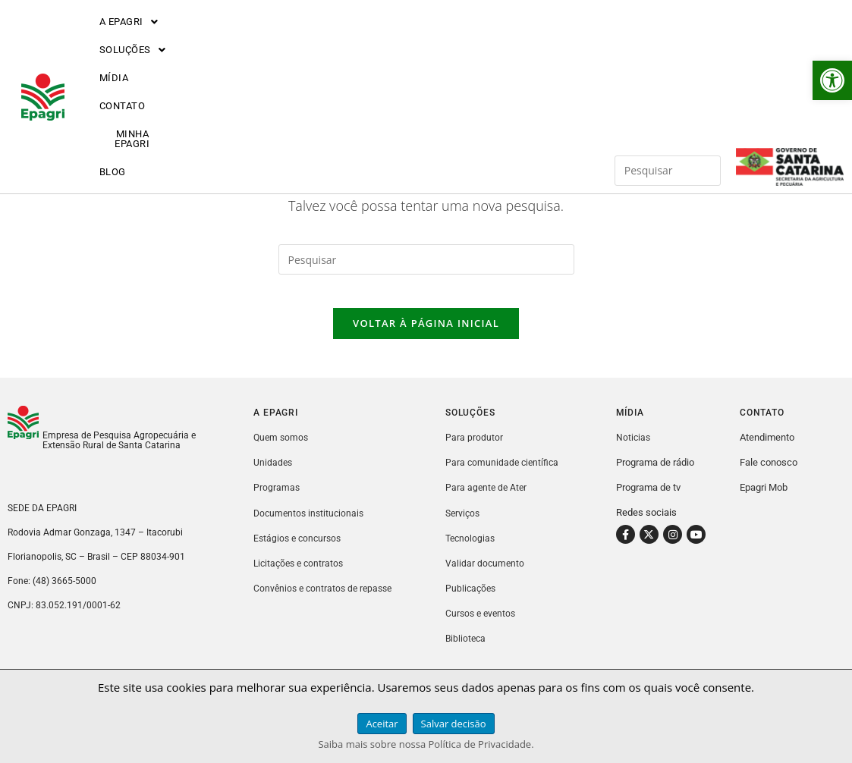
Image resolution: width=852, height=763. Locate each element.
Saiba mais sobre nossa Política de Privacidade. (425, 744)
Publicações (471, 600)
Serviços (464, 525)
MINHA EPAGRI (472, 40)
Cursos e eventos (482, 625)
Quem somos (282, 450)
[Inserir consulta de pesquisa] (668, 39)
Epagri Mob (764, 500)
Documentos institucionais (311, 525)
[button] (832, 80)
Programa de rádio (655, 475)
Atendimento (767, 450)
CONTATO (379, 40)
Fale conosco (768, 475)
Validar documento (485, 575)
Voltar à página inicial (426, 336)
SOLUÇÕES (226, 40)
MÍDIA (308, 40)
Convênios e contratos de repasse (326, 600)
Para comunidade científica (503, 475)
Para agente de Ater (487, 500)
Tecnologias (471, 550)
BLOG (555, 40)
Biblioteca (466, 650)
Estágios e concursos (299, 550)
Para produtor (474, 450)
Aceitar (382, 723)
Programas (276, 500)
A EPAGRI (129, 40)
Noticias (634, 450)
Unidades (273, 475)
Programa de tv (648, 500)
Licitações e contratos (301, 575)
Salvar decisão (453, 723)
